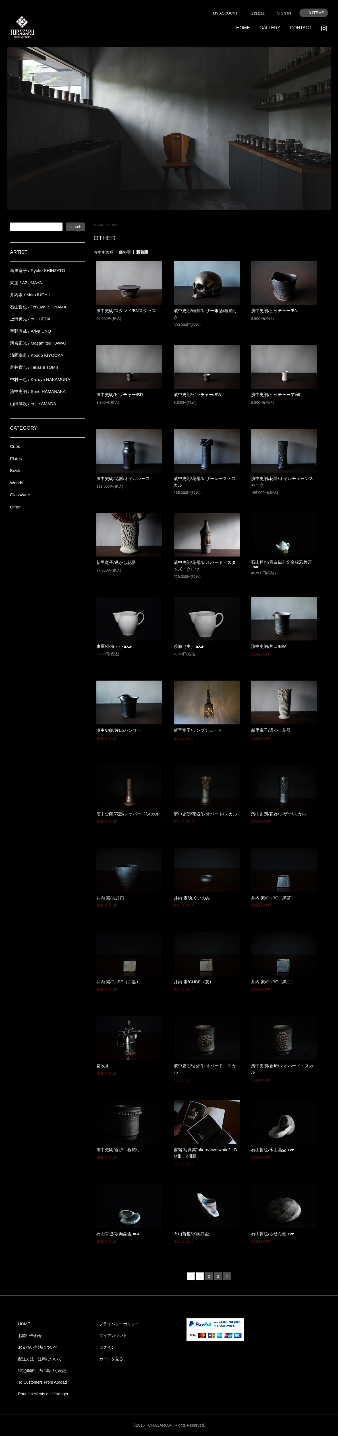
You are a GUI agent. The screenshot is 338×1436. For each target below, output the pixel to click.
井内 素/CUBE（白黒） (118, 981)
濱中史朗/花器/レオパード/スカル (128, 813)
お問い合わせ (30, 1335)
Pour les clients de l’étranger (43, 1394)
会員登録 (257, 13)
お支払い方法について (38, 1347)
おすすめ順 (103, 252)
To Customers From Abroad (42, 1382)
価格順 (125, 252)
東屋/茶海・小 (114, 646)
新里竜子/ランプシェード (198, 730)
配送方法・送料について (40, 1359)
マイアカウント (113, 1335)
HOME (243, 27)
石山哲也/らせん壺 (273, 1233)
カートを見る (111, 1359)
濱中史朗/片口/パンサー (118, 730)
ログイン (107, 1347)
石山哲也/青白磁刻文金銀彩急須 (281, 564)
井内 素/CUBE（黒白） (273, 981)
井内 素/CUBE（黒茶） (273, 897)
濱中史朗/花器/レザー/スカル (278, 813)
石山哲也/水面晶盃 (273, 1149)
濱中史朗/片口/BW (268, 646)
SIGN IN (284, 13)
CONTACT (301, 27)
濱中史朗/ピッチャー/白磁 (275, 394)
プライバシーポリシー (119, 1324)
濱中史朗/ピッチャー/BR (119, 394)
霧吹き (102, 1065)
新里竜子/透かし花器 (116, 562)
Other (114, 225)
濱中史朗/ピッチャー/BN (274, 310)
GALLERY (270, 27)
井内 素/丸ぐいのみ (192, 897)
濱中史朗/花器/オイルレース (123, 478)
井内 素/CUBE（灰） (193, 981)
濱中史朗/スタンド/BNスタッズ (126, 310)
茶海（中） (189, 646)
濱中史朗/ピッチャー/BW (197, 394)
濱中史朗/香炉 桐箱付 (118, 1149)
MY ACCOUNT (225, 13)
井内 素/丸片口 (110, 897)
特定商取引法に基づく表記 (42, 1370)
